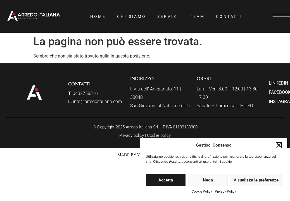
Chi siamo (131, 16)
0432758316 (85, 93)
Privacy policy (131, 135)
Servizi (168, 16)
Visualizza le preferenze (256, 180)
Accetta (165, 180)
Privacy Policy (225, 191)
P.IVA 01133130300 (180, 127)
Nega (208, 180)
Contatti (229, 16)
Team (197, 16)
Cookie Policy (202, 191)
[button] (279, 145)
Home (98, 16)
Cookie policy (159, 135)
